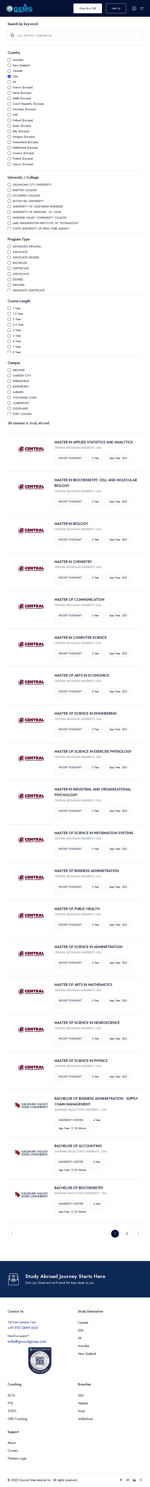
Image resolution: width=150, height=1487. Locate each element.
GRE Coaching (17, 1419)
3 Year (17, 330)
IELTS (11, 1395)
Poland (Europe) (23, 158)
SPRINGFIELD (21, 381)
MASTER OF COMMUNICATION (79, 599)
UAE (15, 115)
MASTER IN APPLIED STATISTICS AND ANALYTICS (93, 442)
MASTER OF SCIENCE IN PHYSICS (81, 1060)
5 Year (17, 341)
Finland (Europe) (23, 120)
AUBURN (18, 392)
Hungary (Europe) (24, 137)
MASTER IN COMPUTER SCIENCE (80, 637)
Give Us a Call (87, 9)
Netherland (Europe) (25, 147)
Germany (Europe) (24, 109)
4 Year (17, 336)
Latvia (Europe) (22, 93)
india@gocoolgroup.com (27, 1341)
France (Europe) (23, 87)
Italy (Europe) (21, 131)
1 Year (17, 308)
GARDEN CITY (22, 375)
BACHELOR (20, 263)
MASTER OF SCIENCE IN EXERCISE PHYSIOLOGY (92, 751)
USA (15, 76)
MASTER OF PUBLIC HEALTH (77, 908)
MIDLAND (19, 370)
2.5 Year (18, 325)
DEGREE (18, 279)
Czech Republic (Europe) (28, 104)
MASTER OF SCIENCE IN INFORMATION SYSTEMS (93, 833)
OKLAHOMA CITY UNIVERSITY (32, 185)
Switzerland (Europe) (25, 142)
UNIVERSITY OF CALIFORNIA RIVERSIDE (38, 206)
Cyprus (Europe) (23, 164)
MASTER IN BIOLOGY (71, 523)
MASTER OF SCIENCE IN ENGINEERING (85, 713)
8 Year (17, 352)
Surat (81, 1411)
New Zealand (21, 65)
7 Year (17, 347)
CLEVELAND (20, 408)
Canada (17, 71)
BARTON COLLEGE (25, 190)
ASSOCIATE (20, 252)
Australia (18, 60)
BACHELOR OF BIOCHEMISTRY (78, 1187)
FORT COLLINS (22, 414)
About (12, 1443)
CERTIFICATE (21, 268)
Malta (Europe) (22, 98)
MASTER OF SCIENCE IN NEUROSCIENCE (87, 1022)
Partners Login (17, 1458)
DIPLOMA (19, 285)
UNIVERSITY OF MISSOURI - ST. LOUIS (37, 212)
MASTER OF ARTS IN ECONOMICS (81, 675)
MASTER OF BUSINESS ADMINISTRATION (86, 870)
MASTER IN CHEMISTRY (73, 561)
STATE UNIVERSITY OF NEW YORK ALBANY (41, 228)
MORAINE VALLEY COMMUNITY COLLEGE (40, 217)
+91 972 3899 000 (23, 1327)
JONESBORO (21, 386)
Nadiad (83, 1403)
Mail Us (116, 9)
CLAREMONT (21, 403)
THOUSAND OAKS (25, 397)
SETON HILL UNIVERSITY (28, 201)
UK (14, 82)
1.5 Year (18, 314)
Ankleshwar (85, 1419)
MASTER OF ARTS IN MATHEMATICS (83, 984)
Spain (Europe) (22, 126)
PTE (10, 1403)
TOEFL (12, 1411)
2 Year (17, 319)
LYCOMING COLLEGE (26, 195)
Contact (13, 1450)
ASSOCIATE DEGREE (26, 257)
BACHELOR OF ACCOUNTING (78, 1145)
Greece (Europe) (23, 153)
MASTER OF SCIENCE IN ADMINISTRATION (88, 946)
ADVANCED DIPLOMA (27, 246)
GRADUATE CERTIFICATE (29, 290)
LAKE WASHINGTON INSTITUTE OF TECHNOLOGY (46, 223)
